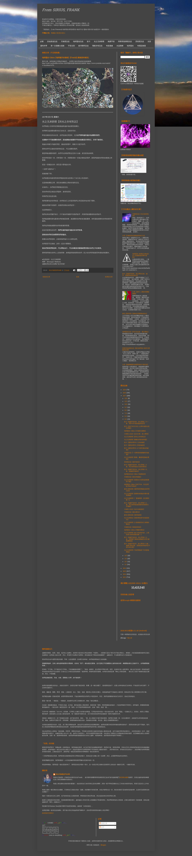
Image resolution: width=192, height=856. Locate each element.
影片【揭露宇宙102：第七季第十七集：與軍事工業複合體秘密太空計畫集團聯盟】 (137, 539)
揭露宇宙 (111, 41)
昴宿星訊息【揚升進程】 (132, 462)
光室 (149, 41)
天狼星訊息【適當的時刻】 (133, 527)
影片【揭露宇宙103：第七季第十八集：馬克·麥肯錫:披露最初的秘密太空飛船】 (136, 505)
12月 (126, 398)
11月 (126, 401)
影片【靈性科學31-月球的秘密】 (134, 445)
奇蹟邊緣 (109, 46)
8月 (126, 410)
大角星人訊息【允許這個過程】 (134, 509)
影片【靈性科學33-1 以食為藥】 (134, 442)
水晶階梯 (119, 46)
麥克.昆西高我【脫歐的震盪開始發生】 (135, 314)
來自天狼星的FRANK (63, 774)
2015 (124, 571)
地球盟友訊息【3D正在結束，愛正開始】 (135, 332)
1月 (126, 565)
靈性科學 (43, 46)
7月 (126, 413)
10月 (126, 404)
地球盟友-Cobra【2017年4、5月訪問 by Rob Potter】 (136, 485)
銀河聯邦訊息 (83, 46)
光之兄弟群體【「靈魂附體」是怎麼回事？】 (136, 499)
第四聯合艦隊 (124, 777)
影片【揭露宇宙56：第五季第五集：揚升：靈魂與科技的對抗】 (135, 275)
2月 (126, 562)
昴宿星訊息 (139, 41)
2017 (125, 396)
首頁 (77, 277)
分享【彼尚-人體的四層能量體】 (140, 293)
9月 (126, 407)
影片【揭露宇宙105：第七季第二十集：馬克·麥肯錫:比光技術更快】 (135, 466)
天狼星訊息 (65, 41)
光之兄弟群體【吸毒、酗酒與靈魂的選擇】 (136, 458)
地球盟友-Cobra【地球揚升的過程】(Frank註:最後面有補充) (65, 57)
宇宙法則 (71, 46)
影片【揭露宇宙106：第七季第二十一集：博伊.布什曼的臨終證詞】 (136, 423)
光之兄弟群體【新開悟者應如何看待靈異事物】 (136, 495)
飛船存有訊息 (97, 46)
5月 (126, 419)
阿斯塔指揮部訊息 (125, 41)
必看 (42, 41)
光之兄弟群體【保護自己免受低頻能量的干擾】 (136, 481)
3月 (126, 559)
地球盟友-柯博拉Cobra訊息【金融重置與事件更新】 (140, 256)
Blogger (103, 845)
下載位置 (129, 638)
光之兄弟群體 (99, 41)
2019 (124, 390)
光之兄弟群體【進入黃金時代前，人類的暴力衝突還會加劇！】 (136, 534)
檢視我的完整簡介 (48, 813)
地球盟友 (130, 46)
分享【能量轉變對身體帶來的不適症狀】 (135, 365)
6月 (126, 416)
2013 (124, 577)
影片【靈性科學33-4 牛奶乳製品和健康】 (136, 449)
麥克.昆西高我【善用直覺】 (133, 515)
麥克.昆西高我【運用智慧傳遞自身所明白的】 (137, 490)
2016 (124, 568)
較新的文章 (46, 277)
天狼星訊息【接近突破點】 (133, 477)
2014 (125, 574)
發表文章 (103, 823)
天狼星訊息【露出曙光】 (132, 512)
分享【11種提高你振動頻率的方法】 (134, 236)
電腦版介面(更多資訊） (58, 33)
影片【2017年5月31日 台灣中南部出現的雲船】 (136, 427)
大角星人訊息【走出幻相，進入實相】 (136, 434)
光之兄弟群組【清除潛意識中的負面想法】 (136, 519)
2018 (124, 393)
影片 (88, 41)
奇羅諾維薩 (141, 46)
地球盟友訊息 (78, 41)
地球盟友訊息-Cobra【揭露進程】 (135, 474)
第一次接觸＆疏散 (57, 46)
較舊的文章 (109, 277)
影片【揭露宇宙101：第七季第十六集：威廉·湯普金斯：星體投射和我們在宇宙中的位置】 (137, 546)
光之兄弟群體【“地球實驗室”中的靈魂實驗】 (136, 551)
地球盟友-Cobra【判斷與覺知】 (134, 530)
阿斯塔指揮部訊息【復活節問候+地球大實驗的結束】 (136, 349)
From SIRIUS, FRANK (60, 10)
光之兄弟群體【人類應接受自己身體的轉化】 (136, 523)
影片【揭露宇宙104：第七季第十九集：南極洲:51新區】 (135, 470)
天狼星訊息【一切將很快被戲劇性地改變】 (136, 454)
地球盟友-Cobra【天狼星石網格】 (135, 431)
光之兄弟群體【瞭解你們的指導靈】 (136, 440)
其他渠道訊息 (52, 41)
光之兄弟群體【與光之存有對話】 (135, 437)
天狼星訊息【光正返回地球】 (140, 215)
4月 (126, 556)
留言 (101, 827)
